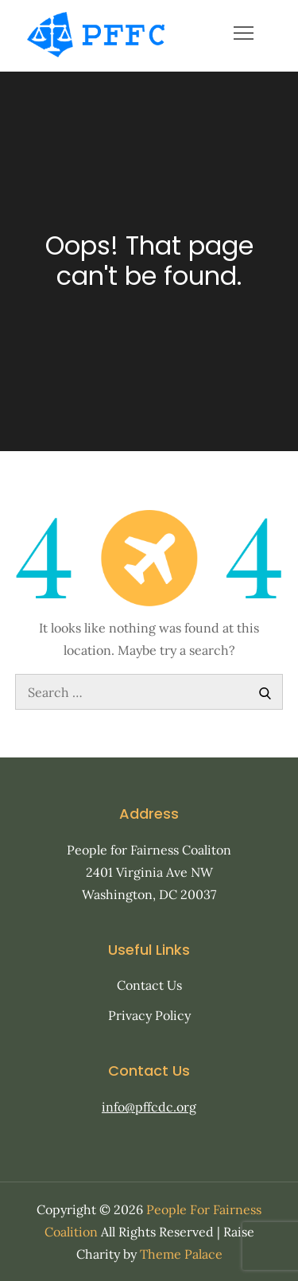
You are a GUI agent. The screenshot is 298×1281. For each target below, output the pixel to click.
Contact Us (149, 985)
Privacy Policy (149, 1015)
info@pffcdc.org (149, 1107)
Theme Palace (181, 1254)
